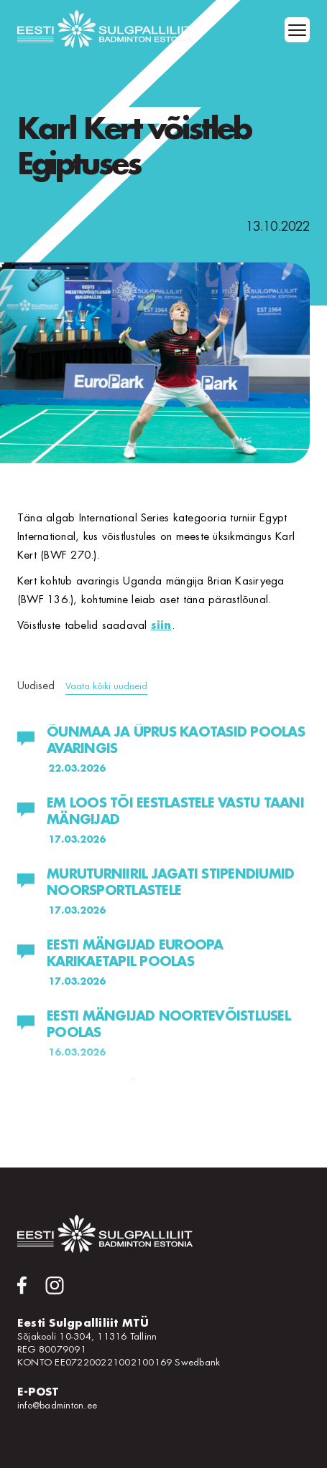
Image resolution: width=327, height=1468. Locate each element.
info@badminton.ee (57, 1405)
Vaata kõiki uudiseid (106, 686)
